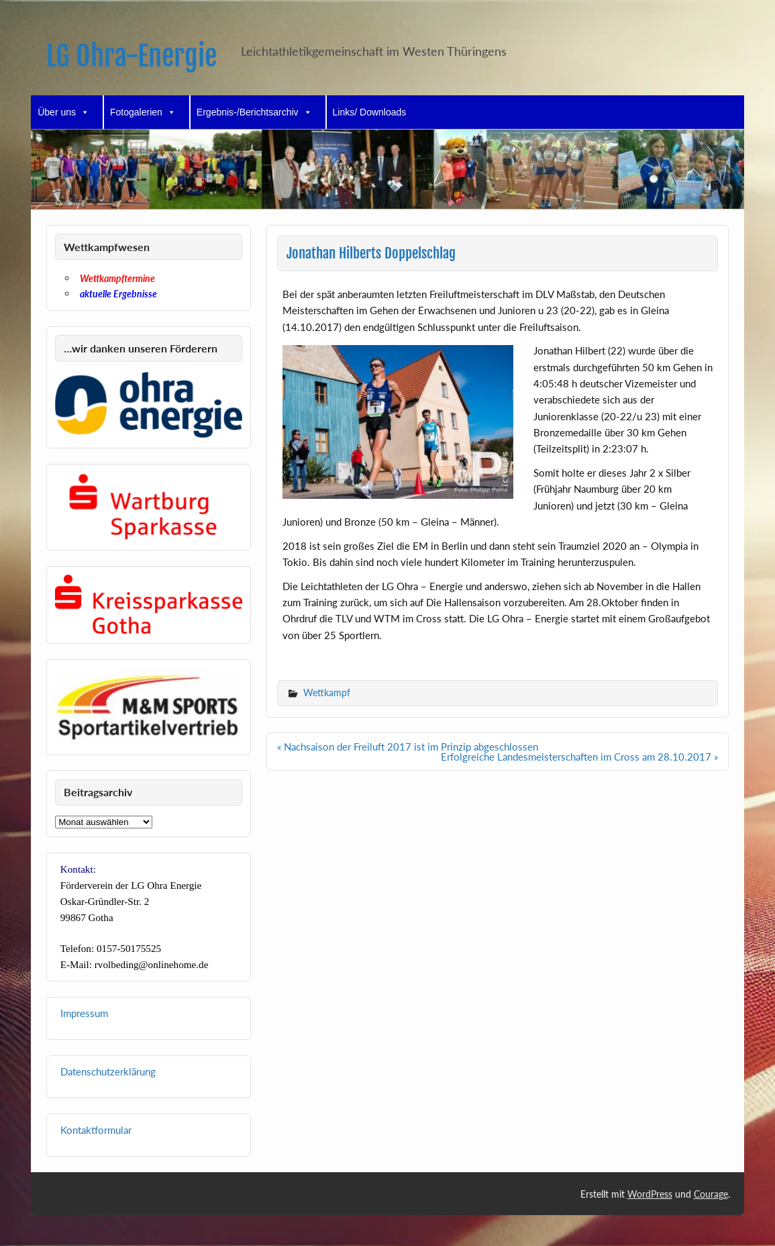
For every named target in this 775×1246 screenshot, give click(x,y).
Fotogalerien (143, 112)
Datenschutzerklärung (108, 1071)
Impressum (84, 1013)
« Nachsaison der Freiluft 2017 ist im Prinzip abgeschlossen (407, 746)
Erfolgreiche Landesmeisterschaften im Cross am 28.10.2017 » (579, 757)
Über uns (63, 112)
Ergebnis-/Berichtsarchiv (254, 112)
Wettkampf (326, 692)
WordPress (649, 1194)
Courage (711, 1194)
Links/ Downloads (370, 112)
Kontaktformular (96, 1130)
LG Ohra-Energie (131, 56)
